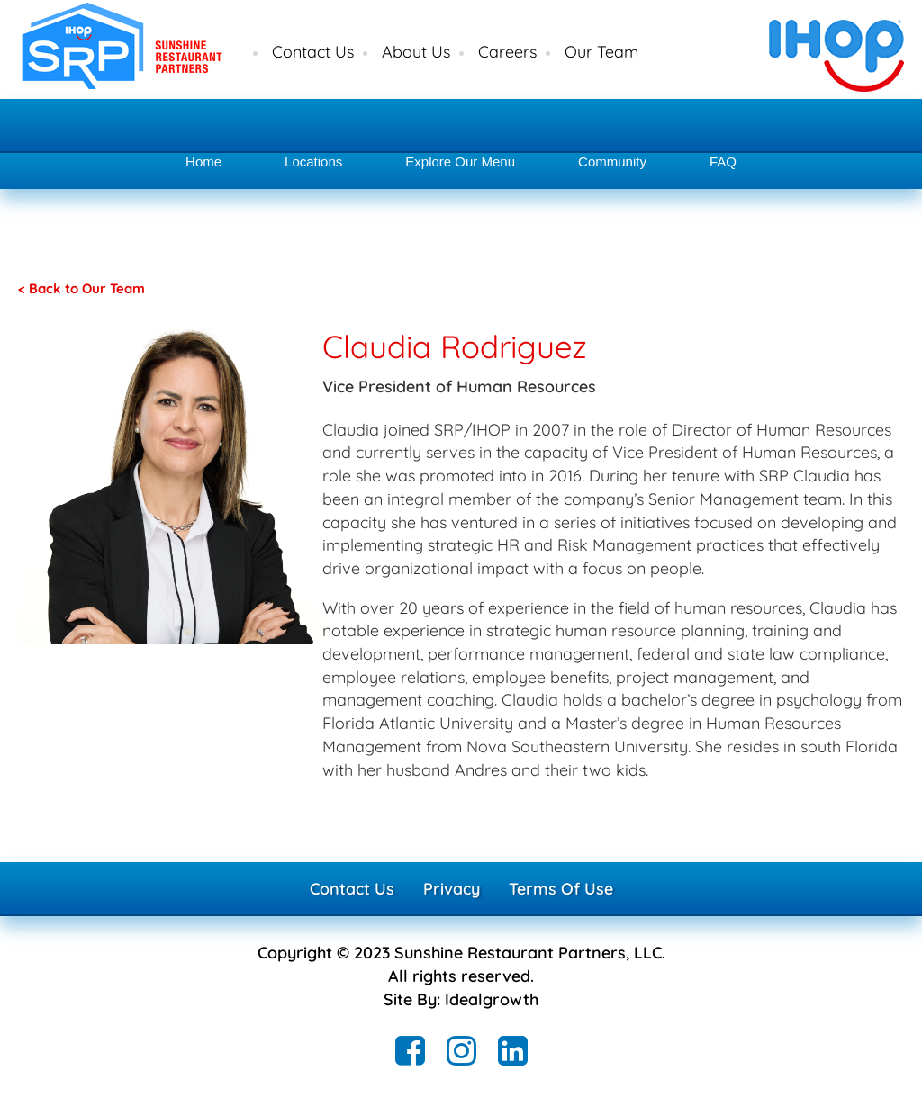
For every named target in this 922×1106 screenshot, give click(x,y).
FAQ (723, 161)
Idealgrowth (491, 999)
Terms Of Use (561, 888)
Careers (507, 51)
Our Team (601, 51)
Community (612, 161)
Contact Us (313, 51)
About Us (416, 51)
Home (203, 161)
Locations (313, 161)
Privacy (451, 888)
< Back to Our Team (81, 288)
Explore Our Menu (460, 161)
